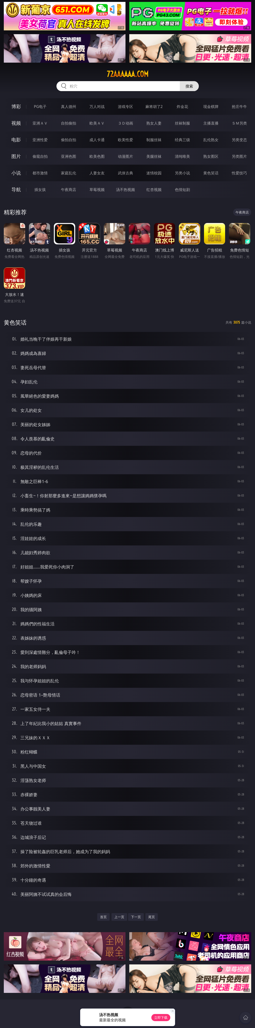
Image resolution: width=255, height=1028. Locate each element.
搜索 (189, 86)
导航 (16, 189)
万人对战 (97, 106)
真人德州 (68, 106)
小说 (16, 173)
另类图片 (239, 156)
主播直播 (210, 123)
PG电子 (40, 106)
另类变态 (239, 139)
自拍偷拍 (68, 123)
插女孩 (40, 189)
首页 (103, 917)
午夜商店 (68, 189)
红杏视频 (154, 189)
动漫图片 (125, 156)
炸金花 (182, 106)
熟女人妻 (154, 123)
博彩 (16, 106)
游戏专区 (125, 106)
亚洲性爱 (40, 139)
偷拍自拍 (68, 139)
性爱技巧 (239, 173)
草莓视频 (97, 189)
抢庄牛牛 (239, 106)
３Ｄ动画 (125, 123)
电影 (16, 139)
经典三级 (182, 139)
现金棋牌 (210, 106)
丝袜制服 (182, 123)
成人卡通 (97, 139)
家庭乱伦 (68, 173)
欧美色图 (97, 156)
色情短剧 (182, 189)
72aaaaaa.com (127, 74)
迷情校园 (154, 173)
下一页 (136, 917)
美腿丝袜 (154, 156)
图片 (16, 156)
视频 (16, 123)
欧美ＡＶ (97, 123)
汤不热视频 (125, 189)
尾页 (151, 917)
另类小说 (182, 173)
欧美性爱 (125, 139)
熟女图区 (210, 156)
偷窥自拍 (40, 156)
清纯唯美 (182, 156)
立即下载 (160, 1017)
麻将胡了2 (154, 106)
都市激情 (40, 173)
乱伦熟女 (210, 139)
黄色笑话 (210, 173)
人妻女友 (97, 173)
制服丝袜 (154, 139)
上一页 (119, 917)
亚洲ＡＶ (40, 123)
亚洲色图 (68, 156)
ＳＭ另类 (239, 123)
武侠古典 (125, 173)
